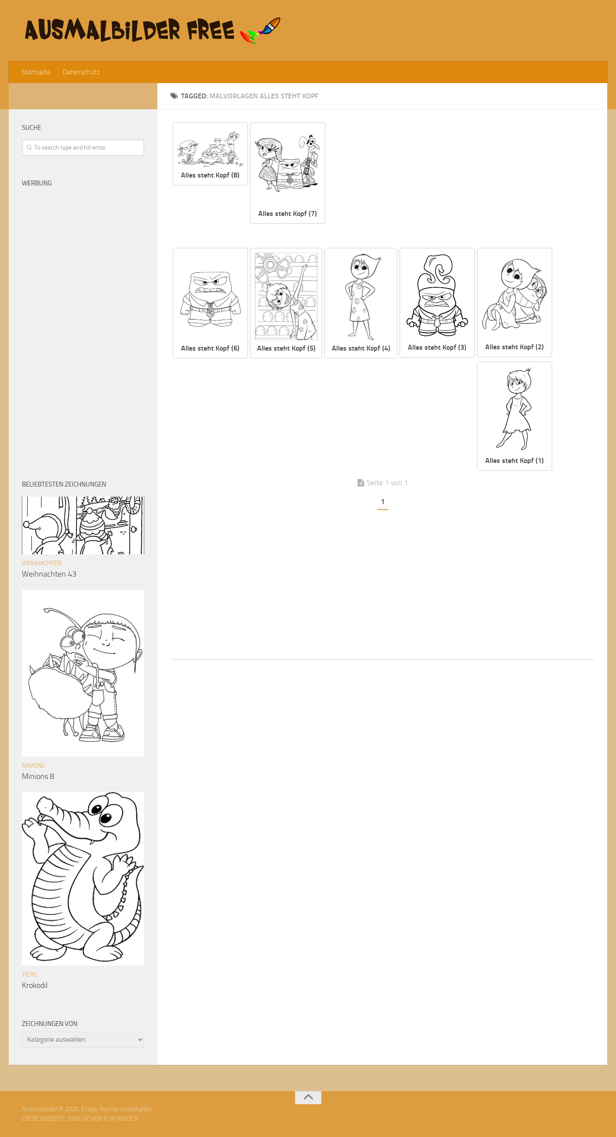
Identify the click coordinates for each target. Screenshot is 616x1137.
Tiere (29, 974)
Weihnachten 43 (49, 574)
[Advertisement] (466, 183)
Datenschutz (81, 72)
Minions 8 (38, 776)
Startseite (35, 72)
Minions (33, 765)
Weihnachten (41, 563)
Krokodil (35, 985)
